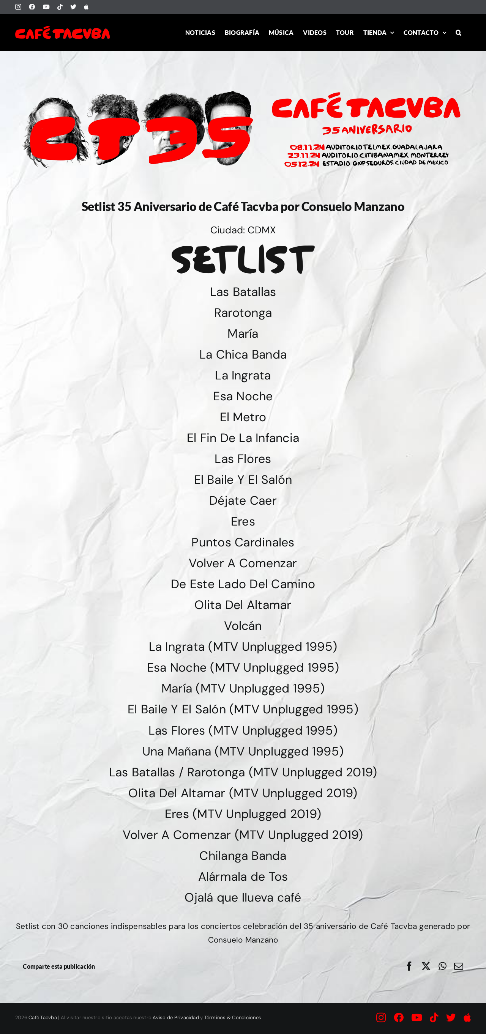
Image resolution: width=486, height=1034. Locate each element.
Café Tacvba (42, 1017)
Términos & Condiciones (232, 1017)
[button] (458, 32)
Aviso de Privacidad (176, 1017)
